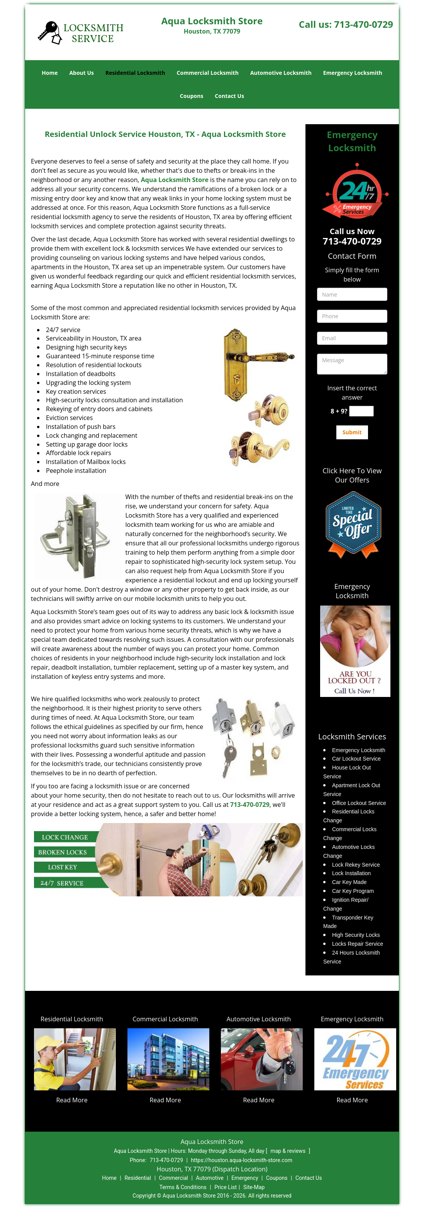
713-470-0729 (363, 24)
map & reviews (288, 1151)
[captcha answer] (361, 411)
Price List (225, 1187)
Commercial (173, 1178)
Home (50, 72)
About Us (81, 72)
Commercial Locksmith (208, 72)
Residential (137, 1178)
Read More (71, 1100)
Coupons (191, 96)
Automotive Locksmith (281, 72)
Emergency (244, 1178)
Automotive (210, 1178)
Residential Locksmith (135, 72)
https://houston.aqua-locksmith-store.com (241, 1160)
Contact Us (229, 96)
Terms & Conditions (183, 1187)
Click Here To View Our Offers (352, 475)
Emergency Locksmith (352, 72)
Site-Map (254, 1187)
